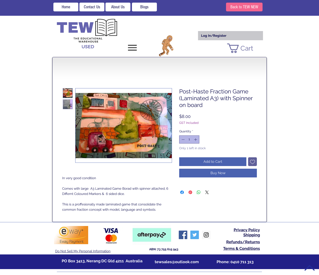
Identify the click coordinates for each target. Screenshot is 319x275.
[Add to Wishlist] (252, 161)
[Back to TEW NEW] (244, 7)
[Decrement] (182, 139)
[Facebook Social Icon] (183, 235)
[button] (245, 48)
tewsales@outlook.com (177, 261)
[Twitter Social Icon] (194, 235)
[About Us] (117, 7)
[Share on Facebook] (182, 192)
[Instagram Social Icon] (206, 235)
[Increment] (196, 139)
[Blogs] (144, 7)
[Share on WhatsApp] (198, 192)
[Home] (65, 7)
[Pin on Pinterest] (190, 192)
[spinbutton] (189, 139)
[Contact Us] (91, 7)
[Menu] (132, 47)
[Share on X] (207, 192)
